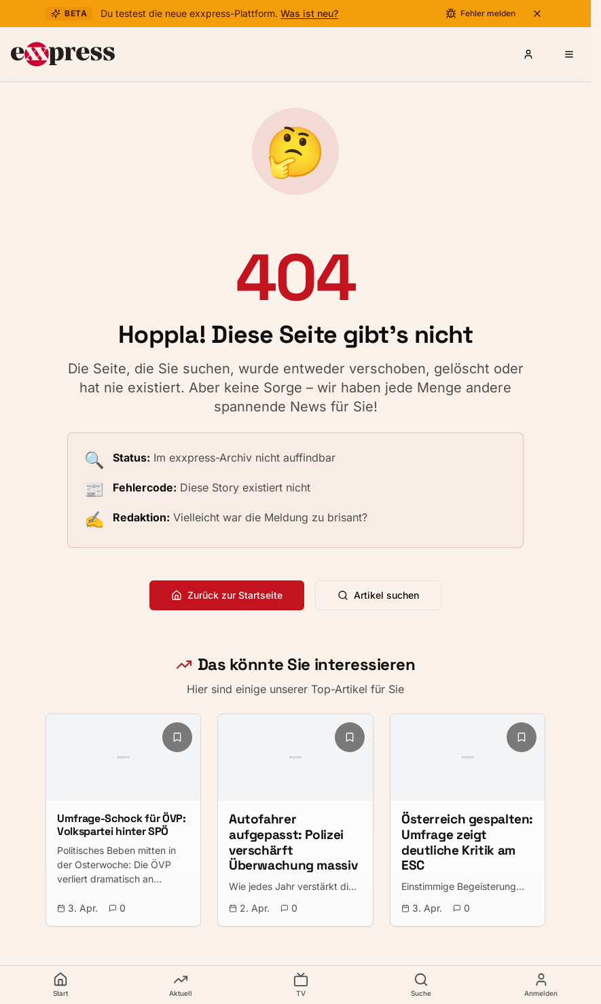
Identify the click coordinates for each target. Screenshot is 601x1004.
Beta (69, 13)
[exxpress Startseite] (63, 54)
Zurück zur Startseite (227, 595)
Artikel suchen (378, 595)
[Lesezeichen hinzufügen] (177, 737)
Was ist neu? (309, 13)
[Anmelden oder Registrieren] (528, 54)
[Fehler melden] (480, 13)
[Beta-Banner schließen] (537, 13)
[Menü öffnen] (569, 54)
